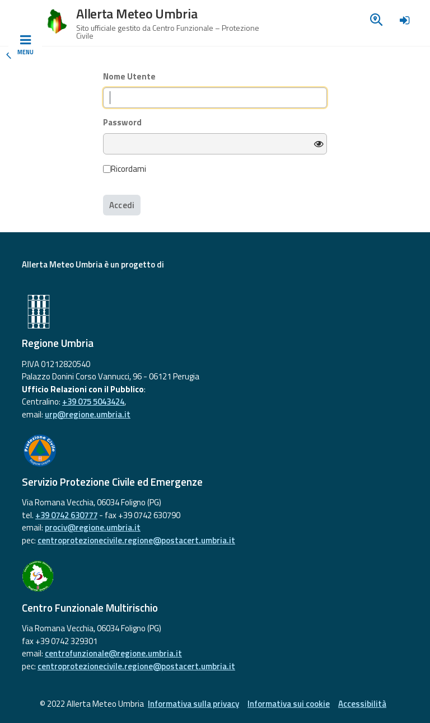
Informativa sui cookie (288, 703)
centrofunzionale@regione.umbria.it (113, 653)
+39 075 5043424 (93, 401)
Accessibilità (362, 703)
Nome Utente (129, 77)
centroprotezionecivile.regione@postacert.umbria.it (136, 540)
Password (122, 122)
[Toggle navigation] (25, 45)
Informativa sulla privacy (193, 703)
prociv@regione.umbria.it (93, 527)
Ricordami (124, 169)
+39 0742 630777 (66, 515)
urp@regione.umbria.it (87, 414)
